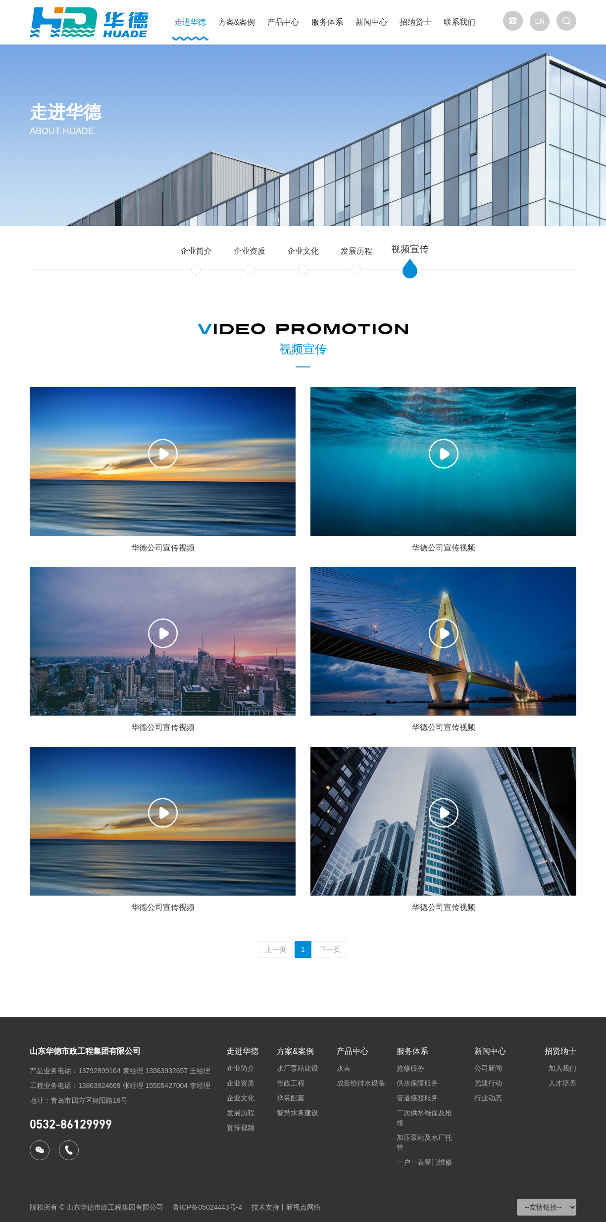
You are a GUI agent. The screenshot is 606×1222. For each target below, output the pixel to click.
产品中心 (283, 22)
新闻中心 (371, 22)
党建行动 (488, 1083)
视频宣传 (410, 249)
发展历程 (356, 251)
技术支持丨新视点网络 (286, 1207)
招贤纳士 (560, 1051)
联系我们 (459, 22)
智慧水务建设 (297, 1113)
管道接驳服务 (417, 1098)
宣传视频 (240, 1127)
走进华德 (190, 22)
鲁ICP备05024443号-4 (207, 1207)
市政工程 (290, 1083)
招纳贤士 (415, 22)
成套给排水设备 (361, 1083)
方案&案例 (236, 22)
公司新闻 (488, 1068)
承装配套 (290, 1098)
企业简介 (196, 251)
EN (539, 21)
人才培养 (562, 1083)
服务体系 (327, 22)
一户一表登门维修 (424, 1162)
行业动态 (488, 1098)
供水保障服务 (417, 1083)
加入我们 (562, 1068)
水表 (344, 1068)
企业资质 (249, 251)
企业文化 (303, 251)
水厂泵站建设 (297, 1068)
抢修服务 (410, 1068)
